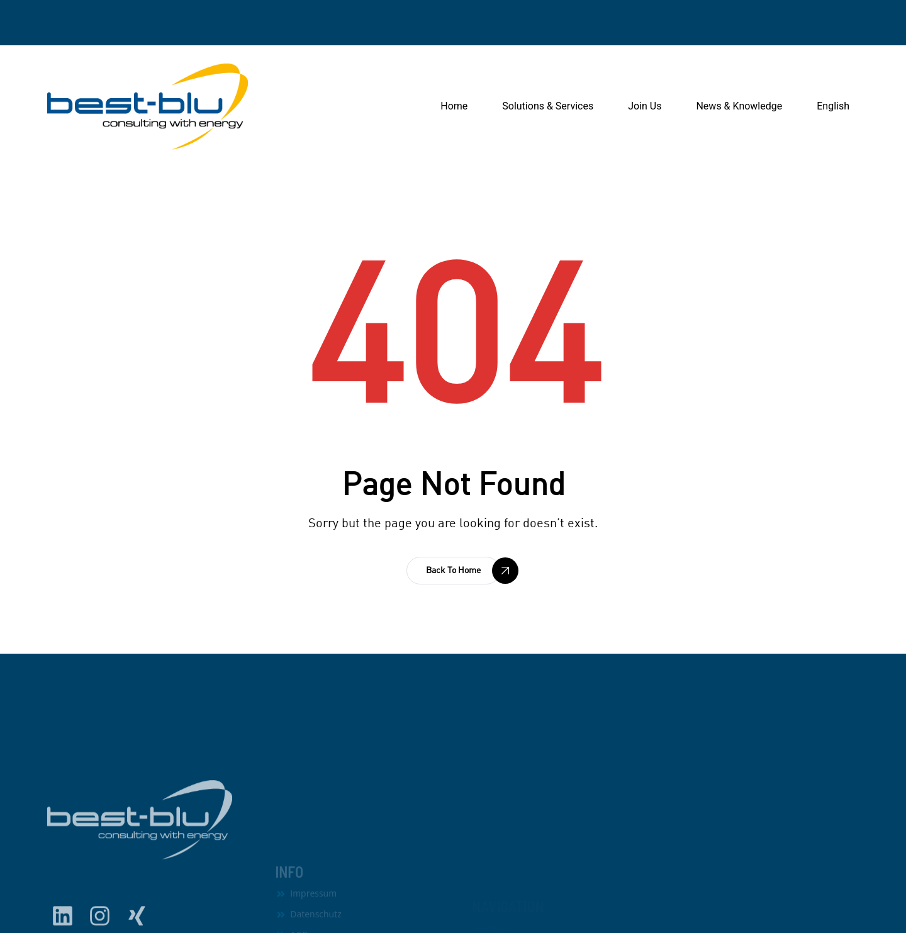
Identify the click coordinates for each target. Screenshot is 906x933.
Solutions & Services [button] (547, 106)
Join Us (644, 106)
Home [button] (453, 106)
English (833, 106)
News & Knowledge (739, 106)
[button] (453, 570)
